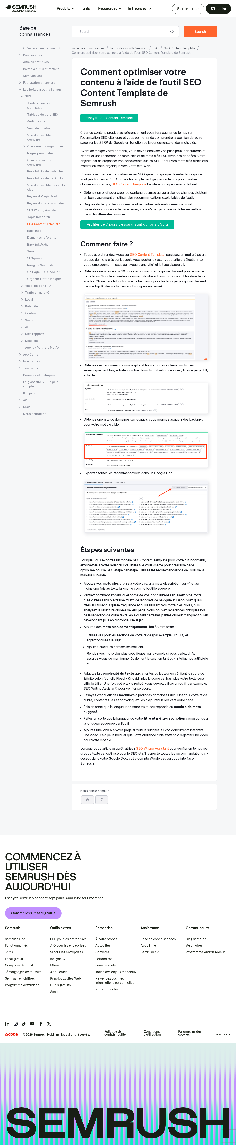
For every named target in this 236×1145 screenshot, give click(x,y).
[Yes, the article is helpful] (87, 799)
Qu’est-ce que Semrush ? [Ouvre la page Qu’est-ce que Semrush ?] (41, 48)
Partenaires (103, 959)
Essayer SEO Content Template (109, 118)
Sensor (55, 992)
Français (220, 1034)
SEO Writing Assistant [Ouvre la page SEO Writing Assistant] (43, 210)
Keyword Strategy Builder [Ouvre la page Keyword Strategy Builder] (45, 203)
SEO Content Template (179, 48)
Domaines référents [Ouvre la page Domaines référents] (41, 237)
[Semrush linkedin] (7, 1024)
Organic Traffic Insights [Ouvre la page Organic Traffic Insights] (44, 279)
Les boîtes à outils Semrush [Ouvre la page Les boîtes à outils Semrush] (43, 89)
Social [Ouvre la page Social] (29, 320)
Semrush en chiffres (20, 978)
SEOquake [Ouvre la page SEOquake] (34, 258)
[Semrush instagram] (15, 1024)
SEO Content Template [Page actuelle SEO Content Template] (43, 224)
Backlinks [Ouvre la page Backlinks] (34, 230)
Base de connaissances (88, 48)
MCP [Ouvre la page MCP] (26, 407)
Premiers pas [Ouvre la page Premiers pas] (32, 55)
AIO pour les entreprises (68, 945)
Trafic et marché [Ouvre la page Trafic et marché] (37, 292)
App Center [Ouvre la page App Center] (31, 354)
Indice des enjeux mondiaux (115, 972)
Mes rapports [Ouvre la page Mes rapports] (35, 334)
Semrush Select (107, 965)
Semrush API (150, 952)
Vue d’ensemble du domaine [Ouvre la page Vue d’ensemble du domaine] (41, 137)
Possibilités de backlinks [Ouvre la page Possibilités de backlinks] (45, 178)
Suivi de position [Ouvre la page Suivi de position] (39, 128)
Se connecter (188, 9)
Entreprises (137, 8)
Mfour (54, 965)
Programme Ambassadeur (205, 952)
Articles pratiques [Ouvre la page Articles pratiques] (36, 62)
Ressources (107, 8)
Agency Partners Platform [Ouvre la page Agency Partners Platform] (43, 347)
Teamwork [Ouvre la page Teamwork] (30, 368)
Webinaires (194, 945)
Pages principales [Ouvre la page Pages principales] (40, 153)
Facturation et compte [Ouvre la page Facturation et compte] (39, 82)
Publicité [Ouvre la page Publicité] (31, 306)
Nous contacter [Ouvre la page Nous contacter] (34, 414)
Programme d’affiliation (22, 985)
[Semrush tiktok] (24, 1024)
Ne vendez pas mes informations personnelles (114, 980)
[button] (101, 799)
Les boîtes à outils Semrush (128, 48)
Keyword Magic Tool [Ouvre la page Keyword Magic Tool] (42, 196)
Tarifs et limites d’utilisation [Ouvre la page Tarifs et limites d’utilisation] (38, 105)
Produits (63, 8)
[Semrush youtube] (32, 1024)
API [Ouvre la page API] (25, 400)
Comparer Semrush (19, 965)
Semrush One (15, 939)
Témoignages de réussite (23, 972)
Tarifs (85, 8)
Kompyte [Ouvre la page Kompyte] (29, 393)
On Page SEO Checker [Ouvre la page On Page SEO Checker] (43, 272)
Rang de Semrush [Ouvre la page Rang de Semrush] (40, 265)
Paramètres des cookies (190, 1033)
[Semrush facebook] (40, 1024)
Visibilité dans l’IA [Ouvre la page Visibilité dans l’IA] (38, 285)
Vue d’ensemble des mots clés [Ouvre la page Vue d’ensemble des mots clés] (46, 187)
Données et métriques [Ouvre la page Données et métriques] (39, 375)
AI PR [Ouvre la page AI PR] (28, 327)
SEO (156, 48)
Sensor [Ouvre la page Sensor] (32, 251)
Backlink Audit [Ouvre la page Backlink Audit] (37, 244)
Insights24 (57, 959)
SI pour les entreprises (66, 952)
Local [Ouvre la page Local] (29, 299)
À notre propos (106, 939)
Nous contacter (106, 989)
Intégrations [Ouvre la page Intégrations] (32, 361)
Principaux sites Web (65, 978)
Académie (148, 945)
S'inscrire (218, 9)
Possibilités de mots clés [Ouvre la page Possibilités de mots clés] (45, 171)
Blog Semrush (196, 939)
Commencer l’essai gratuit (33, 913)
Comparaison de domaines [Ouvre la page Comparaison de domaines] (39, 162)
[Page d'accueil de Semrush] (20, 8)
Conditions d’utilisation (152, 1033)
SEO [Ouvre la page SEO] (28, 96)
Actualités (103, 945)
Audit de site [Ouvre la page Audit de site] (36, 121)
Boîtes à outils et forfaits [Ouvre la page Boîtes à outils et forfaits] (41, 69)
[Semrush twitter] (49, 1024)
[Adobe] (11, 1034)
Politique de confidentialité (115, 1033)
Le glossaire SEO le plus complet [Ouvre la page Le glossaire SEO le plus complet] (40, 384)
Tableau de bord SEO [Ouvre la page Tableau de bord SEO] (42, 114)
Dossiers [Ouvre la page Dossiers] (31, 340)
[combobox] (121, 31)
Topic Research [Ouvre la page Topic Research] (38, 217)
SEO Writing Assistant (152, 748)
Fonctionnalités (16, 945)
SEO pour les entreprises (68, 939)
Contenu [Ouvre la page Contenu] (31, 313)
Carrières (102, 952)
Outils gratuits (60, 985)
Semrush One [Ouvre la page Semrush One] (33, 75)
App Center (58, 972)
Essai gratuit (14, 959)
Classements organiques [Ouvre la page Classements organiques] (45, 146)
